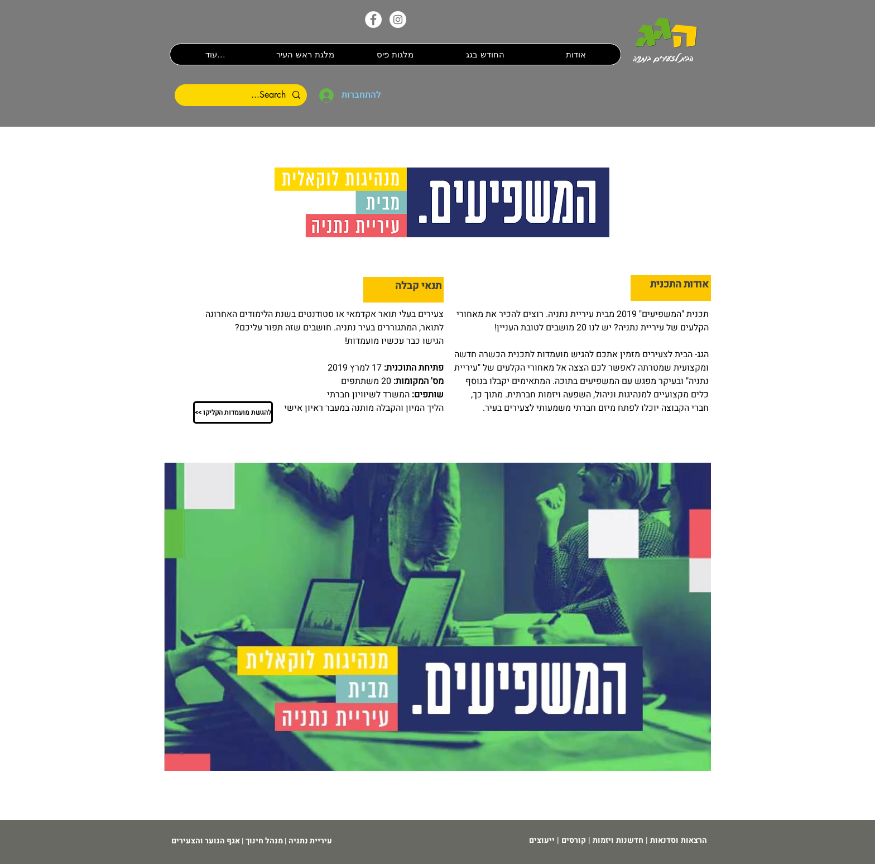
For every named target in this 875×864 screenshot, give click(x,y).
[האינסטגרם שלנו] (398, 19)
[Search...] (242, 95)
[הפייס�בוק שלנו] (373, 19)
